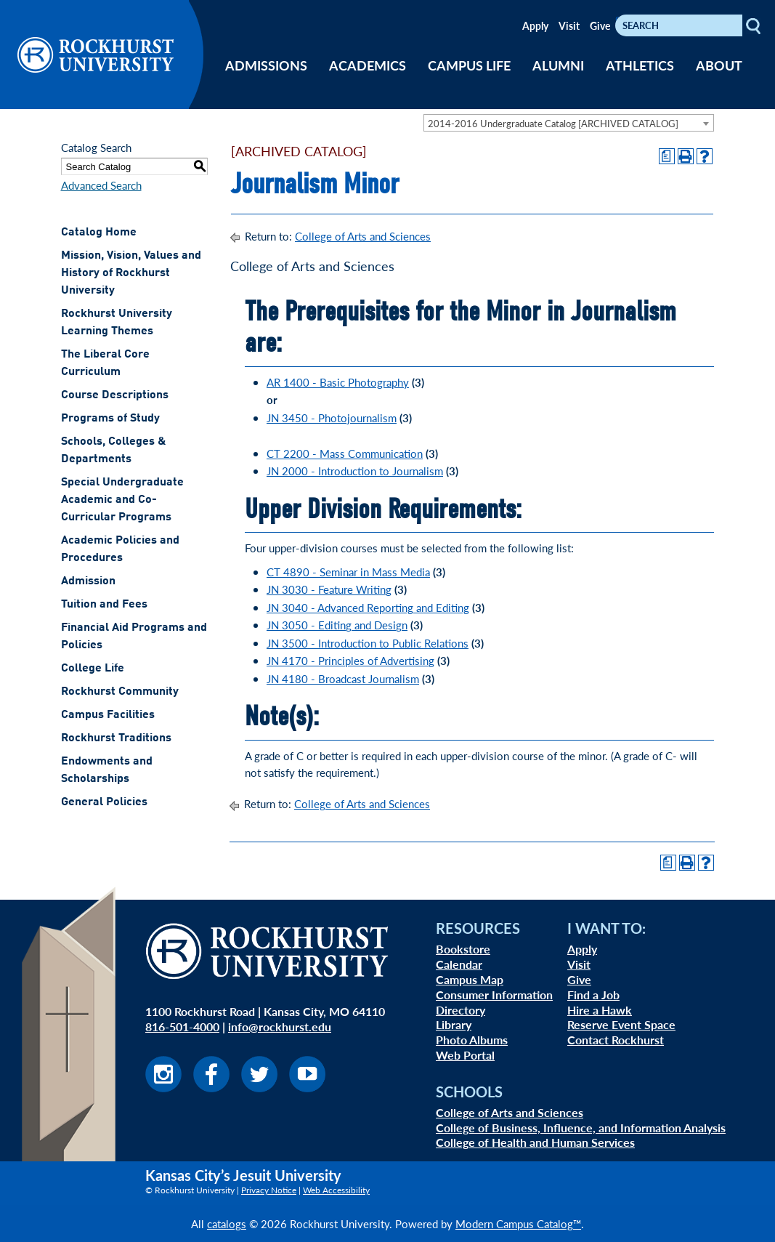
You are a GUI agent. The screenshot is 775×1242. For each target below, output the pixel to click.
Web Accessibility (336, 1190)
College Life (92, 668)
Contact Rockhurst (615, 1039)
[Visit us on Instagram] (163, 1087)
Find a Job (593, 994)
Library (453, 1024)
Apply (535, 25)
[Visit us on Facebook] (211, 1087)
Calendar (459, 964)
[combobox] (568, 123)
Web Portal (465, 1055)
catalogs (226, 1223)
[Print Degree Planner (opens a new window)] (667, 156)
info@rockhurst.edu (279, 1026)
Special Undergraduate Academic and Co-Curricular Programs (122, 500)
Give (600, 25)
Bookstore (463, 948)
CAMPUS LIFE (469, 65)
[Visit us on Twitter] (259, 1087)
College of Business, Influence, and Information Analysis (581, 1127)
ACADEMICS (367, 65)
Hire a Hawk (599, 1009)
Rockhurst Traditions (116, 738)
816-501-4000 (182, 1026)
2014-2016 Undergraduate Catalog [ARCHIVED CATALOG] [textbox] (553, 123)
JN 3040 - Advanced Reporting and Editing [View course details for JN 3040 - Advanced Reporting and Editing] (368, 607)
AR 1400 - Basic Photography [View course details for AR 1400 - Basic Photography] (338, 382)
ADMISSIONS (266, 65)
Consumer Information (494, 994)
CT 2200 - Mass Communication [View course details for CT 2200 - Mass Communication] (345, 453)
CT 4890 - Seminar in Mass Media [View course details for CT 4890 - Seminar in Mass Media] (348, 571)
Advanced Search (101, 185)
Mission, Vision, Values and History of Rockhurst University (131, 273)
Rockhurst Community (120, 692)
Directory (460, 1009)
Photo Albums (472, 1039)
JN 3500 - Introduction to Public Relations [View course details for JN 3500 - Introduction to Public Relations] (367, 642)
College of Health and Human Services (535, 1142)
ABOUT (719, 65)
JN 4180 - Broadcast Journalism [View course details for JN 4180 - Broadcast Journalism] (343, 678)
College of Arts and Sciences (363, 235)
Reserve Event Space (621, 1024)
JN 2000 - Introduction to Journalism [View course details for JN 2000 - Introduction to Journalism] (355, 470)
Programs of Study (110, 418)
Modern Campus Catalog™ (518, 1223)
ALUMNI (558, 65)
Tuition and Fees (104, 604)
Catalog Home (99, 232)
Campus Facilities (108, 715)
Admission (88, 581)
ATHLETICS (640, 65)
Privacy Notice (268, 1190)
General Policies (104, 802)
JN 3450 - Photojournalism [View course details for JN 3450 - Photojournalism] (332, 417)
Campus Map (469, 979)
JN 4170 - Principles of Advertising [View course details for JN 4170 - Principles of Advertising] (350, 660)
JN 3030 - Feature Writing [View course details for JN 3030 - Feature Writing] (329, 589)
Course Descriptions (115, 395)
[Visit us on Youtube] (307, 1087)
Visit (569, 25)
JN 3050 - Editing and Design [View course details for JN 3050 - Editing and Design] (337, 624)
